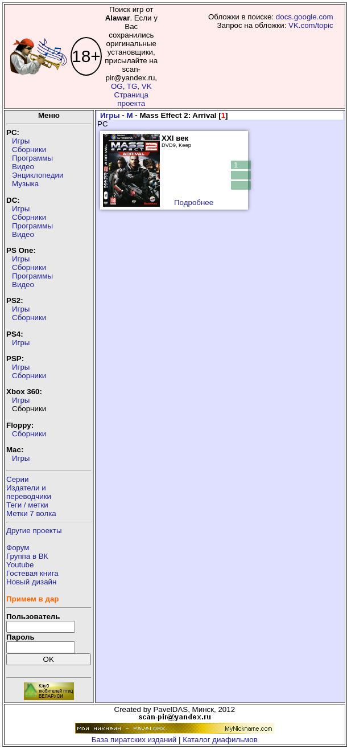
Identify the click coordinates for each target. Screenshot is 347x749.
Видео (23, 166)
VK (147, 86)
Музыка (25, 183)
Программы (32, 158)
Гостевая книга (32, 573)
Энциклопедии (37, 175)
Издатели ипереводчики (28, 492)
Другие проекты (34, 530)
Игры (21, 141)
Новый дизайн (31, 582)
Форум (18, 547)
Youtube (20, 564)
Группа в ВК (27, 556)
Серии (17, 479)
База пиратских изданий (134, 739)
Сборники (29, 149)
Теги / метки (27, 505)
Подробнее (193, 202)
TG (132, 86)
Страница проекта (131, 99)
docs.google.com (304, 17)
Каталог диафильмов (220, 739)
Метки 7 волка (31, 513)
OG (117, 86)
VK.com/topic (310, 25)
